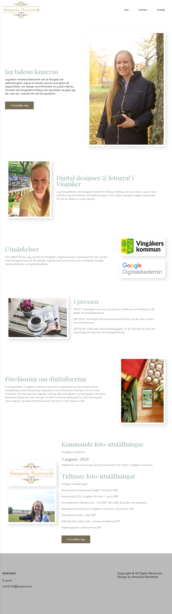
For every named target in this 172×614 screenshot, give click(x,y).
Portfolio (143, 10)
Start (126, 10)
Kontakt (161, 10)
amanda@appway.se (17, 586)
